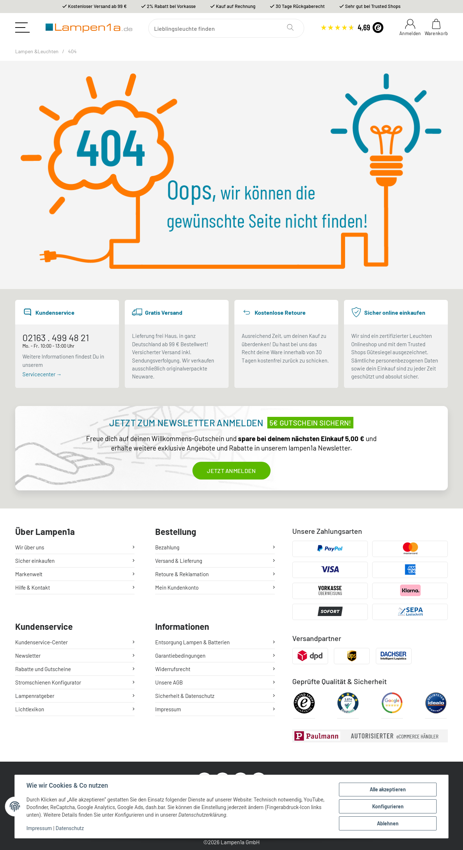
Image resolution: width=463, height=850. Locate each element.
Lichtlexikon (29, 709)
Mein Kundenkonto (177, 587)
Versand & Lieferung (178, 560)
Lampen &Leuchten (37, 51)
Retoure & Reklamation (182, 574)
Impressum (39, 828)
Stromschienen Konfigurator (48, 682)
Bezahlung (167, 547)
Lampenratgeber (34, 695)
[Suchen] (226, 28)
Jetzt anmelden (231, 470)
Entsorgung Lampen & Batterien (192, 642)
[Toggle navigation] (22, 27)
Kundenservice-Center (41, 642)
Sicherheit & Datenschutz (184, 695)
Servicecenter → (42, 374)
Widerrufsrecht (172, 669)
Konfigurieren (388, 806)
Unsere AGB (169, 682)
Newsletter (28, 655)
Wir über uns (29, 547)
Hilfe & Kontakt (32, 587)
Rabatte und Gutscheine (43, 669)
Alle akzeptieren (388, 789)
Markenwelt (28, 574)
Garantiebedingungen (180, 655)
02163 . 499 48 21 (55, 337)
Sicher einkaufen (35, 560)
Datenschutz (70, 828)
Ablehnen (388, 823)
